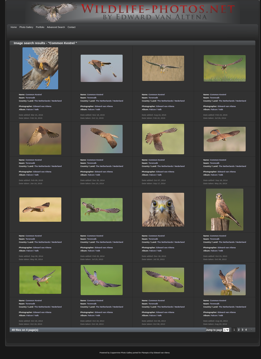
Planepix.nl (146, 353)
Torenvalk (30, 97)
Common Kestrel (34, 94)
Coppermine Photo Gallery (121, 353)
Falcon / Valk (32, 109)
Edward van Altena (42, 106)
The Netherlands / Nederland (48, 101)
